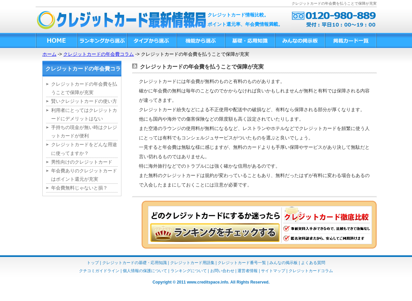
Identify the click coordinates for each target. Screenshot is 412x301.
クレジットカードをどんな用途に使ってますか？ (84, 149)
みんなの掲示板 (300, 40)
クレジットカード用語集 (192, 262)
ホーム (49, 54)
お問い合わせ (222, 270)
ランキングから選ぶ (102, 40)
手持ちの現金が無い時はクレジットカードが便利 (84, 131)
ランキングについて (189, 270)
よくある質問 (313, 262)
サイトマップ (273, 270)
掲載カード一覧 (351, 40)
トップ (93, 262)
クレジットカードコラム (311, 270)
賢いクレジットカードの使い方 (84, 101)
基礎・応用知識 (250, 40)
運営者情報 (247, 270)
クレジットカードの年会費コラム (98, 54)
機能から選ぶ (200, 40)
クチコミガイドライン (99, 270)
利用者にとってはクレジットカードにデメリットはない (84, 114)
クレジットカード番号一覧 (242, 262)
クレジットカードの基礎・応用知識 (134, 262)
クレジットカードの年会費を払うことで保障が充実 (84, 88)
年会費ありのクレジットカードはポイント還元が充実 (84, 175)
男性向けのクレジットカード (81, 162)
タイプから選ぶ (151, 40)
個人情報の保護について (145, 270)
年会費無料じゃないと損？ (79, 187)
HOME (56, 40)
